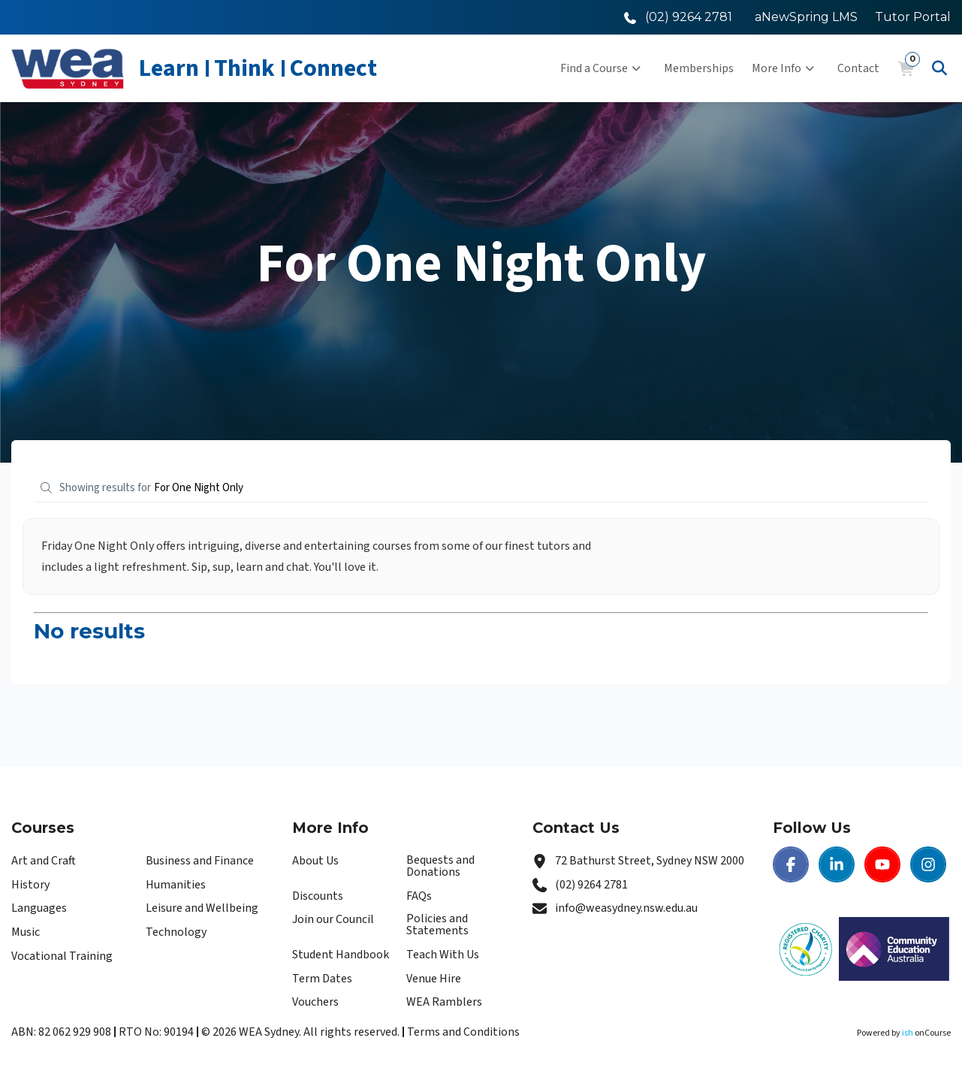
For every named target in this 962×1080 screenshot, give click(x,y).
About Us (315, 861)
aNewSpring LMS (806, 17)
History (30, 885)
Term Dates (322, 979)
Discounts (317, 896)
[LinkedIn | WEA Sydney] (837, 864)
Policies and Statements (437, 925)
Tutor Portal (913, 17)
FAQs (419, 896)
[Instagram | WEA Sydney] (928, 864)
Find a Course (600, 68)
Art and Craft (43, 861)
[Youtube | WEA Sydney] (882, 864)
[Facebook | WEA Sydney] (791, 864)
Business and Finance (200, 861)
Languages (39, 908)
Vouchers (315, 1002)
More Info (783, 68)
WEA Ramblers (444, 1002)
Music (25, 932)
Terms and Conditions (463, 1032)
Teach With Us (442, 955)
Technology (176, 932)
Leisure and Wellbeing (202, 908)
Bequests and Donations (440, 866)
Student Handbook (340, 955)
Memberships (699, 68)
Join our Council (333, 919)
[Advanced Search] (939, 68)
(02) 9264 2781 (591, 885)
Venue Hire (433, 979)
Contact (858, 68)
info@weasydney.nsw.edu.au (626, 908)
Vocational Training (62, 956)
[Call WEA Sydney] (678, 17)
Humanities (176, 885)
